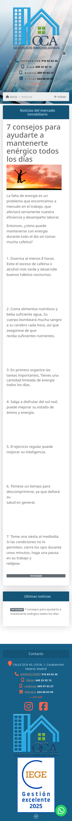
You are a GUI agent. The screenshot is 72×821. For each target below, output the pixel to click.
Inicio (11, 97)
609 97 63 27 (45, 73)
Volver (60, 97)
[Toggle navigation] (64, 53)
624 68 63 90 (45, 78)
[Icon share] (28, 706)
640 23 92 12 (43, 67)
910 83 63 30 (50, 61)
